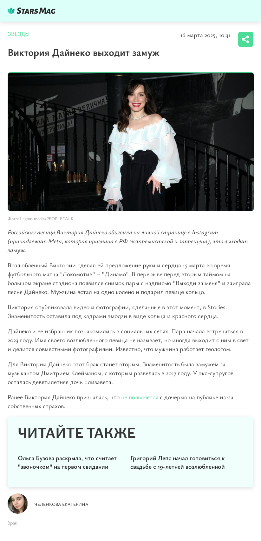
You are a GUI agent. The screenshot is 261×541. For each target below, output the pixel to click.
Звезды (19, 34)
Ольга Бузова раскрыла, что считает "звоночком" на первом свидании (67, 462)
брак (12, 522)
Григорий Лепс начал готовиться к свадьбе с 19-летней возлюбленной (177, 462)
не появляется (139, 397)
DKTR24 (33, 10)
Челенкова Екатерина (61, 504)
